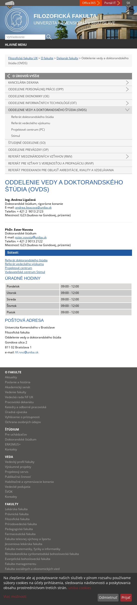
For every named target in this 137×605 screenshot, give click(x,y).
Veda (9, 457)
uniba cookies (79, 587)
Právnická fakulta (17, 514)
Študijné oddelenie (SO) (27, 143)
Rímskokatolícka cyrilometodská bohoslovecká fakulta (42, 554)
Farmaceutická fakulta (20, 534)
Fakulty (11, 504)
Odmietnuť (108, 597)
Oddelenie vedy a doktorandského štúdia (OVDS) (47, 110)
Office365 (89, 3)
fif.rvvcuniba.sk (26, 352)
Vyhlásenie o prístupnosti (22, 417)
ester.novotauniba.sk (31, 237)
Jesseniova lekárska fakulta (23, 544)
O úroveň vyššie (25, 76)
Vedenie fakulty (15, 392)
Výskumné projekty (18, 467)
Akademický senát (17, 387)
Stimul (15, 136)
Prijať (126, 597)
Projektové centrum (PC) (28, 129)
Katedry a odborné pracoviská (25, 407)
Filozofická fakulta (17, 519)
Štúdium (12, 429)
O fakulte (47, 58)
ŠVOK (8, 492)
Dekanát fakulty (67, 58)
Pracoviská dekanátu (19, 402)
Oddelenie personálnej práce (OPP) (36, 89)
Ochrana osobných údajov (23, 422)
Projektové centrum (18, 268)
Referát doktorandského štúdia (32, 117)
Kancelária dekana (23, 82)
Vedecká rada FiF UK (19, 397)
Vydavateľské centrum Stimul (25, 272)
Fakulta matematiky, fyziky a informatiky (32, 549)
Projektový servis (16, 472)
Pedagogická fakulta (19, 529)
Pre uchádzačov (16, 434)
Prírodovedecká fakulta (21, 524)
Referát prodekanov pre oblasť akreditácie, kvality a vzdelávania (61, 170)
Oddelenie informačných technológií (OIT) (42, 103)
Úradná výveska (16, 412)
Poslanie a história (17, 382)
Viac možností (14, 596)
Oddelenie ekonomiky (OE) (28, 96)
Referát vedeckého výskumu (30, 123)
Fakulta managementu (20, 564)
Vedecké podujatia (17, 487)
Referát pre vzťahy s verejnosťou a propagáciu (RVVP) (51, 163)
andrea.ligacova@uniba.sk (33, 207)
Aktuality (11, 377)
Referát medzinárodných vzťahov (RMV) (40, 156)
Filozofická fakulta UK (23, 58)
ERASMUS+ (13, 444)
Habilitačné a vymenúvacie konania (29, 482)
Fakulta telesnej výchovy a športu (28, 539)
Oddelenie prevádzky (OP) (28, 150)
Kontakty (11, 449)
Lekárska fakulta (16, 509)
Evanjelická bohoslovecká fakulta (27, 559)
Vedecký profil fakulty (19, 462)
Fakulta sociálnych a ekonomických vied (32, 569)
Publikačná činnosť (18, 477)
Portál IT (110, 3)
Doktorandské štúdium (20, 439)
